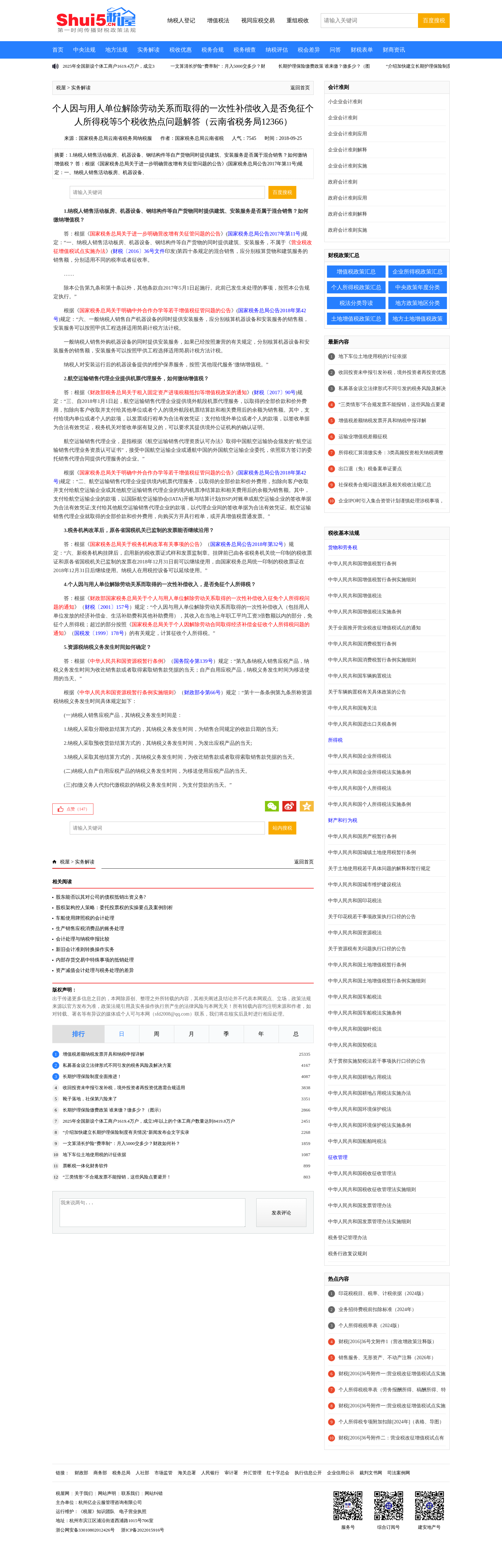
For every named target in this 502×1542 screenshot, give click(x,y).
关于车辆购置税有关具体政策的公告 (367, 692)
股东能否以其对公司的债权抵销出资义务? (101, 897)
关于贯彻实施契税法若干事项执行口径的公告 (377, 1061)
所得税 (335, 740)
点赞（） (78, 809)
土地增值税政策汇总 (356, 319)
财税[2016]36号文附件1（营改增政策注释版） (388, 1341)
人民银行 (210, 1472)
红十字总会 (278, 1472)
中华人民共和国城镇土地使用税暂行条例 (372, 852)
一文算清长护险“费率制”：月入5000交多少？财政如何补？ (121, 1143)
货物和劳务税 (342, 547)
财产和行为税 (342, 820)
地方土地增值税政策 (418, 319)
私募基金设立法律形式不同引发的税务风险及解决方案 (117, 1065)
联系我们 (130, 1493)
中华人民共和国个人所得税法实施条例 (369, 804)
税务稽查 (245, 50)
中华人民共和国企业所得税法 (359, 756)
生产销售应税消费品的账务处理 (90, 928)
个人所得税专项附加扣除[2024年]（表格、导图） (391, 1421)
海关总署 (187, 1472)
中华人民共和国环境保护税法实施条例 (369, 1125)
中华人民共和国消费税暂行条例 (362, 643)
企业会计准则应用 (347, 133)
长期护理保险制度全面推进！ (92, 1076)
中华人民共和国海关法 (352, 708)
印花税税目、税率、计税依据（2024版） (382, 1293)
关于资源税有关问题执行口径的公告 (367, 948)
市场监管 (163, 1472)
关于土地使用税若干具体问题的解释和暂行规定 (379, 868)
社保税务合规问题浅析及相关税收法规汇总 (385, 484)
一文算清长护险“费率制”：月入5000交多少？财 (217, 66)
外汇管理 (252, 1472)
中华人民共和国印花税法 (355, 900)
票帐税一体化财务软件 (85, 1165)
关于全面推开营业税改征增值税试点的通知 (374, 627)
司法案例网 (398, 1472)
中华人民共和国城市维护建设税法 (364, 884)
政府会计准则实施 (347, 230)
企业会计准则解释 (347, 149)
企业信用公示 (340, 1472)
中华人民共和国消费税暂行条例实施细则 (372, 660)
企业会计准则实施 (347, 166)
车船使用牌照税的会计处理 (85, 918)
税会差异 (309, 50)
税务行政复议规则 (347, 1253)
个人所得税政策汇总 (356, 287)
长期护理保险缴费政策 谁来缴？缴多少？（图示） (113, 1110)
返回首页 (300, 87)
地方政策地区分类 (417, 303)
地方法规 (116, 50)
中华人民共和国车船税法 (355, 997)
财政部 (81, 1472)
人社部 (142, 1472)
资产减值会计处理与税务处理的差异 (95, 970)
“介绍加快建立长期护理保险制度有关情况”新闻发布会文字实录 (126, 1132)
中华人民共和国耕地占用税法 (359, 1077)
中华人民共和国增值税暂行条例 (362, 563)
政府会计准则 (342, 182)
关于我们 (84, 1493)
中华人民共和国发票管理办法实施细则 (369, 1221)
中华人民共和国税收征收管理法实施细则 (372, 1189)
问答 (335, 50)
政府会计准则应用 (347, 198)
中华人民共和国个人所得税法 (359, 788)
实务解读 (148, 50)
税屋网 (62, 1493)
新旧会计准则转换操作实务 (85, 949)
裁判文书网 (370, 1472)
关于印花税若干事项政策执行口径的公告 (372, 916)
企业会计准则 (342, 117)
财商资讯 (394, 50)
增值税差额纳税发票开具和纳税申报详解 (103, 1054)
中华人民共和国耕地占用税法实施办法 (369, 1093)
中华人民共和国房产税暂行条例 (362, 836)
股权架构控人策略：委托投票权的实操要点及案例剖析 (114, 907)
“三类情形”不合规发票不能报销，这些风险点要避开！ (117, 1177)
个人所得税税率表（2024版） (370, 1325)
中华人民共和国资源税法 (355, 932)
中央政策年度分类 (417, 287)
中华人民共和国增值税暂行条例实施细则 (372, 579)
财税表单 (362, 50)
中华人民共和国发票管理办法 (359, 1205)
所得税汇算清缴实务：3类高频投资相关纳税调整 (391, 452)
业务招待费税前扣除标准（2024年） (378, 1309)
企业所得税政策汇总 (418, 272)
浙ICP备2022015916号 (142, 1530)
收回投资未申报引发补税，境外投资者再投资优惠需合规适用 (124, 1087)
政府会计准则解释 (347, 214)
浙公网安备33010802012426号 (85, 1530)
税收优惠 (180, 50)
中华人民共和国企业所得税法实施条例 (369, 772)
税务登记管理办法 (347, 1237)
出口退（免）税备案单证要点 (370, 468)
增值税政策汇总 (356, 272)
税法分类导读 (356, 303)
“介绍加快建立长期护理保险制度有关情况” (429, 66)
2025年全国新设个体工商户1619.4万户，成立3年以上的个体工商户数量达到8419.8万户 (149, 1121)
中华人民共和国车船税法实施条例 (364, 1013)
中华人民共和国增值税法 (355, 595)
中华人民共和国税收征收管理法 (362, 1173)
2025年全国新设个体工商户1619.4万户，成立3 (108, 66)
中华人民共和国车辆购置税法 (359, 676)
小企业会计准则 (345, 101)
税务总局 (121, 1472)
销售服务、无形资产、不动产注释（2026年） (387, 1357)
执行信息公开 (308, 1472)
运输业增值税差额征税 (363, 436)
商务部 (100, 1472)
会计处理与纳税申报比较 (82, 939)
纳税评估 (277, 50)
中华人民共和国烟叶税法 (355, 1029)
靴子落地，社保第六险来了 (90, 1098)
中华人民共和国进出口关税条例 (362, 724)
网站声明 (107, 1493)
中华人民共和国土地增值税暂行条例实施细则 (377, 980)
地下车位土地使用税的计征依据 (94, 1154)
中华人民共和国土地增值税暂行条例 (367, 964)
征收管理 (338, 1157)
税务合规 (212, 50)
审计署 (231, 1472)
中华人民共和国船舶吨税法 (357, 1141)
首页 (57, 50)
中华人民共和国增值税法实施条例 (364, 611)
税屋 (61, 87)
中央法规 (84, 50)
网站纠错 (154, 1493)
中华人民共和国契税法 (352, 1045)
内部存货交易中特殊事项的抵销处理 (95, 960)
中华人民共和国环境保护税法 (359, 1109)
